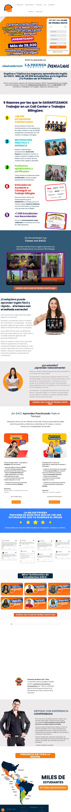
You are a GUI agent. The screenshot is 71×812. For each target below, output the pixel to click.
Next (58, 47)
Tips (45, 4)
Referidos (31, 11)
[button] (12, 589)
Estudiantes (39, 4)
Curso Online (19, 4)
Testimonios (51, 4)
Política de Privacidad (42, 809)
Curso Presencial (29, 4)
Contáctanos (39, 11)
